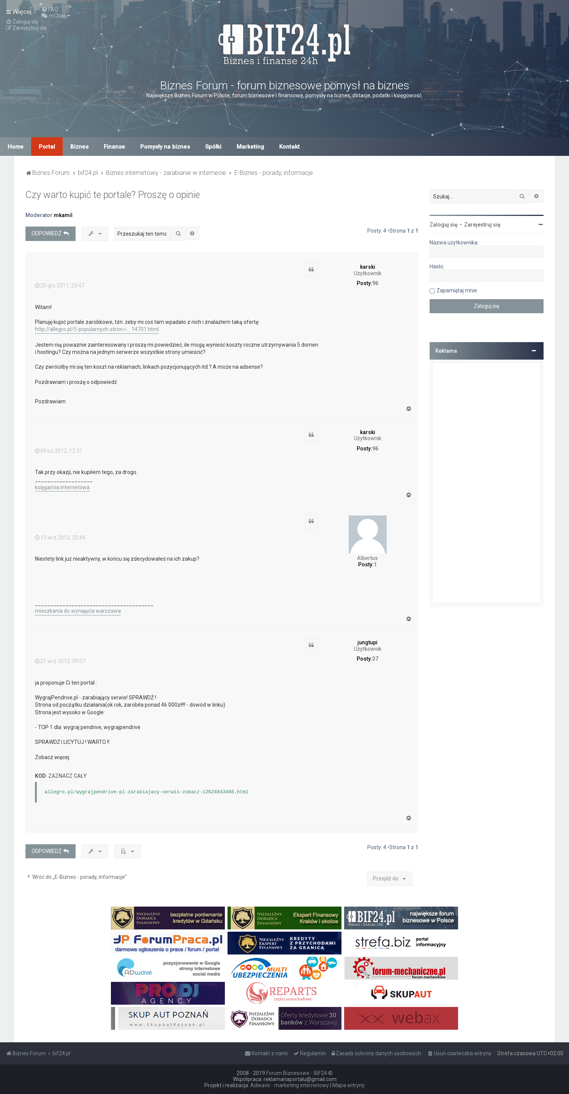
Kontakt (289, 146)
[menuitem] (49, 9)
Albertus (367, 558)
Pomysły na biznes (165, 146)
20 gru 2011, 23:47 (59, 285)
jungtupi (367, 642)
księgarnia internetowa (62, 487)
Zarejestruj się (482, 225)
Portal (47, 146)
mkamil (63, 215)
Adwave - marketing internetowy (289, 1085)
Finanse (114, 146)
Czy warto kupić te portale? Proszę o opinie (112, 194)
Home (16, 146)
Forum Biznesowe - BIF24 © (299, 1073)
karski (367, 267)
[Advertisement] (486, 483)
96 (375, 283)
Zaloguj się (444, 225)
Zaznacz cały (67, 776)
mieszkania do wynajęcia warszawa (78, 611)
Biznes (79, 146)
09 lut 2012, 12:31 (58, 451)
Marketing (250, 146)
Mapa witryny (348, 1085)
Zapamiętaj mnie (456, 290)
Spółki (213, 146)
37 (375, 659)
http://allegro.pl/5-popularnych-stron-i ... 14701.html (97, 329)
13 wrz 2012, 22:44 (60, 537)
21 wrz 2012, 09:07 (60, 661)
